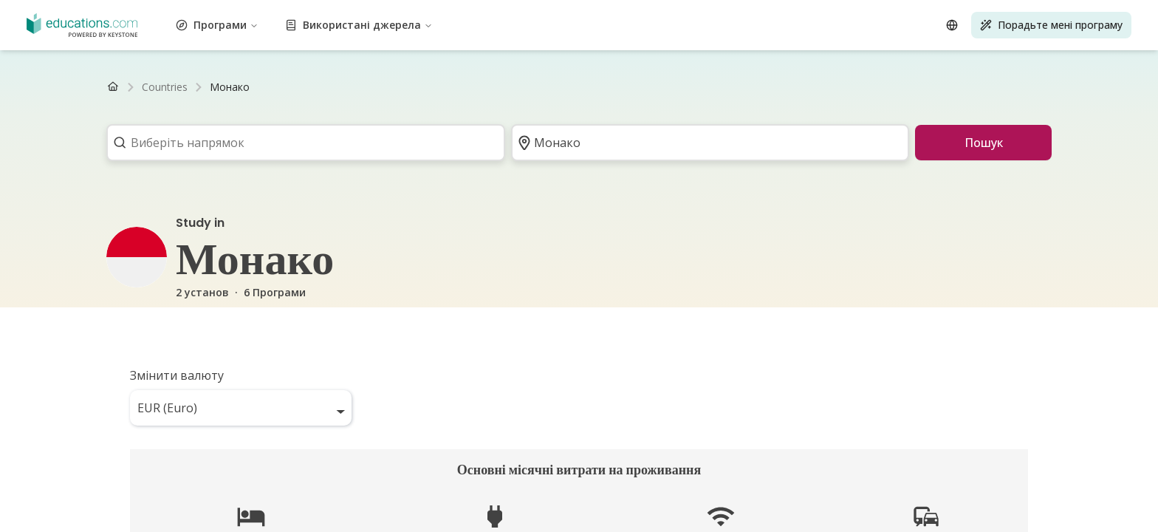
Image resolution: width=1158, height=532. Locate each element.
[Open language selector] (952, 25)
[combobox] (301, 143)
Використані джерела (359, 25)
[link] (230, 87)
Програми (217, 25)
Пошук (984, 142)
